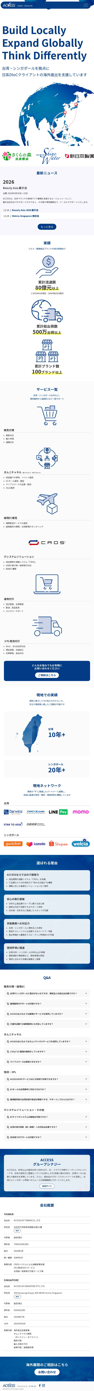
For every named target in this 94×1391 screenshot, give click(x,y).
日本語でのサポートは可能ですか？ (24, 1137)
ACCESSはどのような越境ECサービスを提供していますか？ (35, 1013)
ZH (35, 1386)
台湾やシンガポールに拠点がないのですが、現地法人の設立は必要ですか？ (42, 993)
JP (29, 1386)
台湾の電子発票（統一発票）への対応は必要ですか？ (32, 1126)
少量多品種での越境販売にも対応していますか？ (30, 1023)
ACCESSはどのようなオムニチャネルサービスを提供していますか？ (39, 1041)
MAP (17, 1231)
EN (32, 1386)
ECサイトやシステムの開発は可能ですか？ (27, 1116)
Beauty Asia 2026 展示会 (25, 210)
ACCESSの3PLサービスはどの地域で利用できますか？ (32, 1079)
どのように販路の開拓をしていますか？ (26, 1051)
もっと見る (47, 226)
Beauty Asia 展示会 (15, 188)
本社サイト (47, 1186)
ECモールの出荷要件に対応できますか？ (26, 1089)
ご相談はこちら (47, 675)
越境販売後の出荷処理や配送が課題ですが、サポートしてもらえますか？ (41, 1099)
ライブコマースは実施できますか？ (24, 1061)
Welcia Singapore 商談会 (25, 216)
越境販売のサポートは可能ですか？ (24, 1003)
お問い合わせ (47, 1372)
